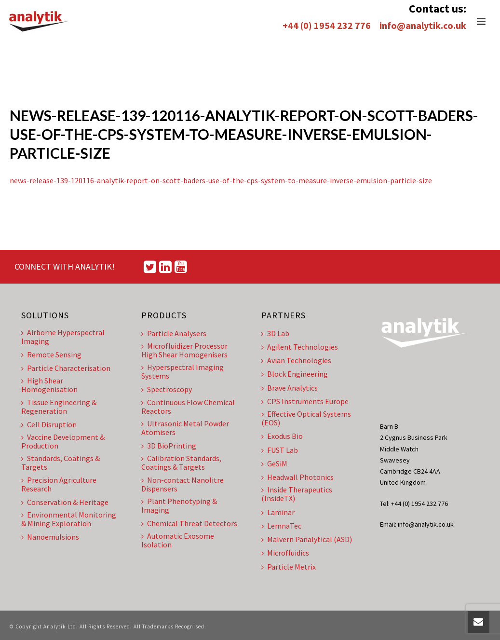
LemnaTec (281, 525)
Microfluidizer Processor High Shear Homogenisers (184, 350)
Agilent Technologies (299, 346)
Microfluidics (285, 552)
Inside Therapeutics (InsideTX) (296, 494)
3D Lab (275, 333)
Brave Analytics (289, 387)
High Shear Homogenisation (49, 385)
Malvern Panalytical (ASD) (306, 539)
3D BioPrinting (168, 445)
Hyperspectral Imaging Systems (182, 371)
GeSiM (274, 463)
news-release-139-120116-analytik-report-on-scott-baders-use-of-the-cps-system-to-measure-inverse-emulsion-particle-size (221, 180)
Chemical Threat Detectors (189, 523)
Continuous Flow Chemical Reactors (188, 406)
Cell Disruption (49, 424)
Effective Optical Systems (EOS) (306, 418)
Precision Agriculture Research (58, 484)
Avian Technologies (296, 360)
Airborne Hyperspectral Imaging (63, 336)
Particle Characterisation (65, 368)
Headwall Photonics (297, 477)
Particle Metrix (288, 566)
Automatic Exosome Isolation (177, 540)
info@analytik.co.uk (422, 25)
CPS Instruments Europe (305, 401)
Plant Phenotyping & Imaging (179, 505)
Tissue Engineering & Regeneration (58, 406)
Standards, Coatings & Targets (60, 462)
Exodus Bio (282, 436)
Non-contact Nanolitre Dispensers (182, 484)
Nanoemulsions (50, 536)
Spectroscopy (166, 389)
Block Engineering (294, 373)
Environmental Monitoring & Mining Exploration (68, 519)
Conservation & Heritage (64, 502)
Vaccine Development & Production (63, 441)
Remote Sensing (51, 354)
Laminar (278, 512)
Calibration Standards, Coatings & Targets (181, 462)
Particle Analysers (173, 333)
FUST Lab (279, 450)
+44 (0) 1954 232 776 (327, 25)
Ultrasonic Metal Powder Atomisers (185, 427)
